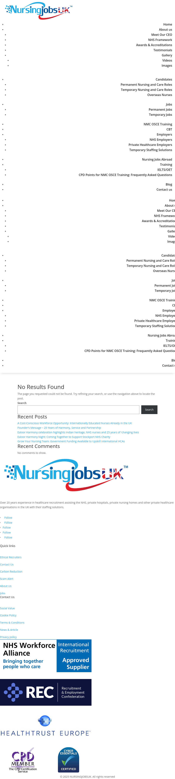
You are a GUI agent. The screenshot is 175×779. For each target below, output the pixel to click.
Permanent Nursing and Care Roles (146, 84)
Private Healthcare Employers (150, 145)
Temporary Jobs (160, 115)
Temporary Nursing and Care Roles (146, 90)
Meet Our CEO (161, 35)
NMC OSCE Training (158, 124)
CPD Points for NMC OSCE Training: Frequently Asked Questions (125, 175)
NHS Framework (160, 40)
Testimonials (162, 50)
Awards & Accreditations (154, 45)
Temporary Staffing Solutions (150, 150)
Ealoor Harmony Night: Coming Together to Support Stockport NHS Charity (64, 437)
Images (167, 65)
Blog (169, 184)
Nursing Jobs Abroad (157, 159)
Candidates (164, 79)
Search (22, 403)
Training (166, 164)
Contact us (164, 189)
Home (167, 24)
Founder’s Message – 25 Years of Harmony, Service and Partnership (59, 427)
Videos (167, 60)
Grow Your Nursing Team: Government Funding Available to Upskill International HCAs (71, 441)
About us (165, 29)
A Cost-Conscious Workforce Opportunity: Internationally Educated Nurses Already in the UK (75, 423)
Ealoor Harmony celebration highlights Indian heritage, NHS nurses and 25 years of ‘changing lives (78, 432)
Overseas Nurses (159, 95)
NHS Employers (161, 140)
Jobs (169, 104)
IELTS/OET (164, 170)
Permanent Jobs (160, 109)
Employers (164, 134)
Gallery (167, 55)
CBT (169, 129)
